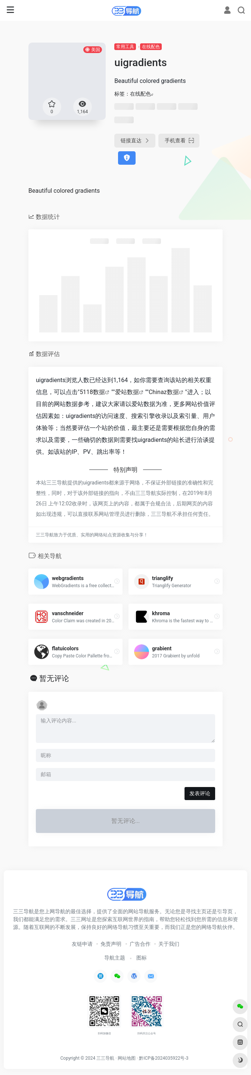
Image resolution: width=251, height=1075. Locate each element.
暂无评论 (54, 678)
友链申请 (82, 944)
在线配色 (151, 46)
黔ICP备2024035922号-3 (163, 1058)
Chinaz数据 (164, 392)
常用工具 (125, 46)
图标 (141, 958)
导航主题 (114, 958)
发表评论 (199, 793)
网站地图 (127, 1058)
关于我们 (168, 944)
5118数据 (92, 392)
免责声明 (110, 944)
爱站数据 (127, 392)
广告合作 (140, 944)
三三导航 (105, 1058)
